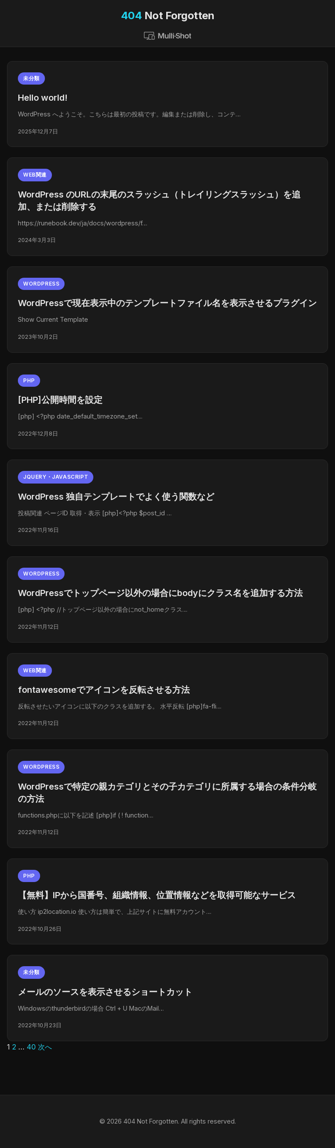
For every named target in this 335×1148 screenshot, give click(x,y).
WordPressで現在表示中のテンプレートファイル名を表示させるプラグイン (167, 303)
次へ (45, 1046)
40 (31, 1046)
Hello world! (43, 97)
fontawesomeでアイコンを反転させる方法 (104, 690)
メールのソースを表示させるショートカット (105, 992)
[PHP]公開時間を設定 (60, 400)
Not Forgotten (168, 15)
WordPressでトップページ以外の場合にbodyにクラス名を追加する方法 (160, 593)
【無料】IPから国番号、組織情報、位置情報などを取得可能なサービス (157, 895)
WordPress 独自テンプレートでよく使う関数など (116, 496)
